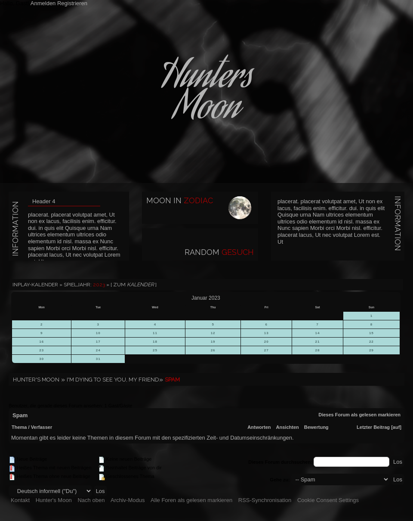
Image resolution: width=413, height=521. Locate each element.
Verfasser (41, 427)
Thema (19, 427)
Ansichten (287, 427)
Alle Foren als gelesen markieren (191, 500)
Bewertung (316, 427)
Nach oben (91, 500)
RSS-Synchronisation (265, 500)
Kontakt (20, 500)
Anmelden (43, 3)
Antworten (259, 427)
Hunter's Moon (36, 379)
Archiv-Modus (128, 500)
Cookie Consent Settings (328, 500)
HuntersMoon (206, 95)
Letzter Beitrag (373, 427)
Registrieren (72, 3)
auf (396, 427)
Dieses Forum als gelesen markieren (359, 414)
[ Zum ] (134, 285)
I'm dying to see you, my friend (113, 379)
